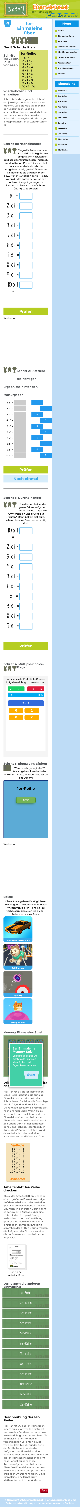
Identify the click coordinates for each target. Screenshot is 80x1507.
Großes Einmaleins (66, 57)
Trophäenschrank (66, 68)
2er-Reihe (62, 96)
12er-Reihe (63, 150)
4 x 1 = (13, 225)
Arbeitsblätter (64, 63)
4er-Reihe (62, 107)
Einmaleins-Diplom (67, 47)
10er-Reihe (63, 139)
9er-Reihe (62, 134)
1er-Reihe (62, 91)
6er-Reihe (62, 118)
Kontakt (61, 73)
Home (61, 30)
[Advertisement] (27, 340)
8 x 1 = (13, 265)
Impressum (55, 1503)
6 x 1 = (13, 245)
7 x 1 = (13, 255)
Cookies (69, 1503)
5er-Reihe (62, 112)
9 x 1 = (13, 275)
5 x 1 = (13, 235)
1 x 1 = (13, 196)
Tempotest (63, 41)
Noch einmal (25, 478)
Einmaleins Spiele (66, 36)
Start (26, 800)
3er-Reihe (62, 101)
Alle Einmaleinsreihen (68, 52)
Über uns (41, 1503)
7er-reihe (62, 123)
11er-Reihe (62, 144)
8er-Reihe (62, 128)
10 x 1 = (13, 288)
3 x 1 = (13, 215)
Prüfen (26, 311)
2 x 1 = (13, 206)
